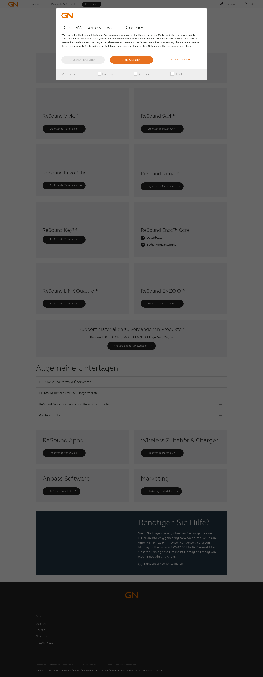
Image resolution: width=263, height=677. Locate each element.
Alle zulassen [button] (131, 60)
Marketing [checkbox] (177, 74)
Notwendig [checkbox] (69, 74)
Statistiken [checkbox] (142, 74)
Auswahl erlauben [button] (83, 60)
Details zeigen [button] (180, 59)
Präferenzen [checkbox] (106, 74)
